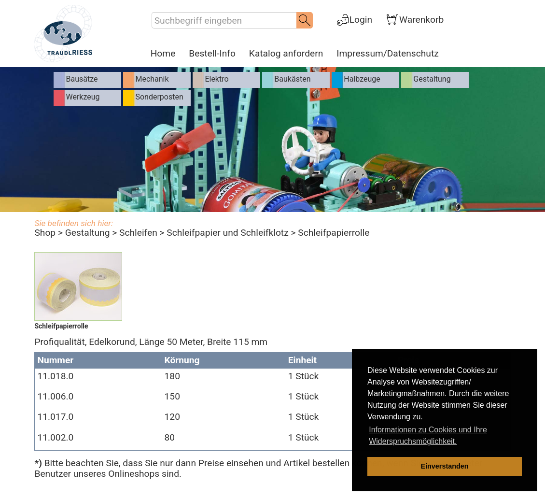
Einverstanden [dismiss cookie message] (444, 466)
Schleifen (138, 232)
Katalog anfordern (286, 53)
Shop (45, 232)
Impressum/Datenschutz (387, 53)
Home (163, 53)
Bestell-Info (212, 53)
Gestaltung (87, 232)
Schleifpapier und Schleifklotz (227, 232)
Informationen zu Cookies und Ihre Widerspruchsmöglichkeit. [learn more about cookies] (428, 435)
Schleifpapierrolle (333, 232)
